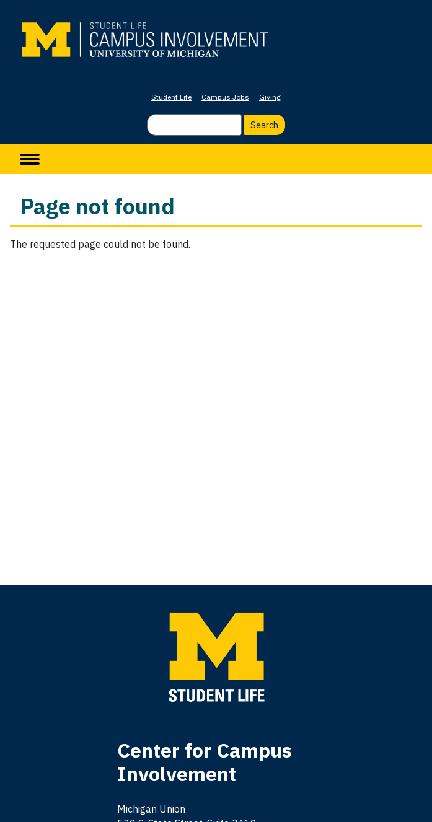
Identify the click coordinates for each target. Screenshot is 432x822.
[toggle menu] (30, 159)
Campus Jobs (225, 97)
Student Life (171, 97)
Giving (270, 97)
